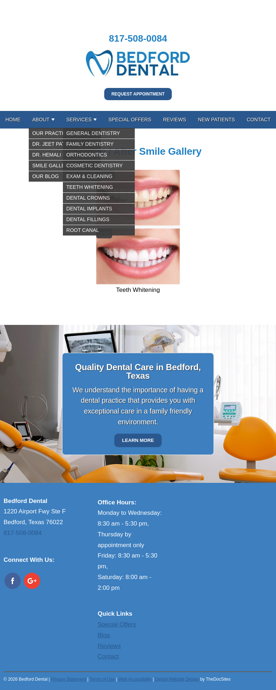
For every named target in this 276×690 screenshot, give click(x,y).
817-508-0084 (138, 38)
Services (79, 119)
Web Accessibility (134, 679)
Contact (259, 119)
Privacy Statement (68, 679)
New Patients (216, 119)
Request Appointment (138, 94)
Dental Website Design (177, 679)
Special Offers (130, 119)
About (41, 119)
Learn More (138, 440)
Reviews (175, 119)
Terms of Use (102, 679)
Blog (104, 635)
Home (12, 119)
